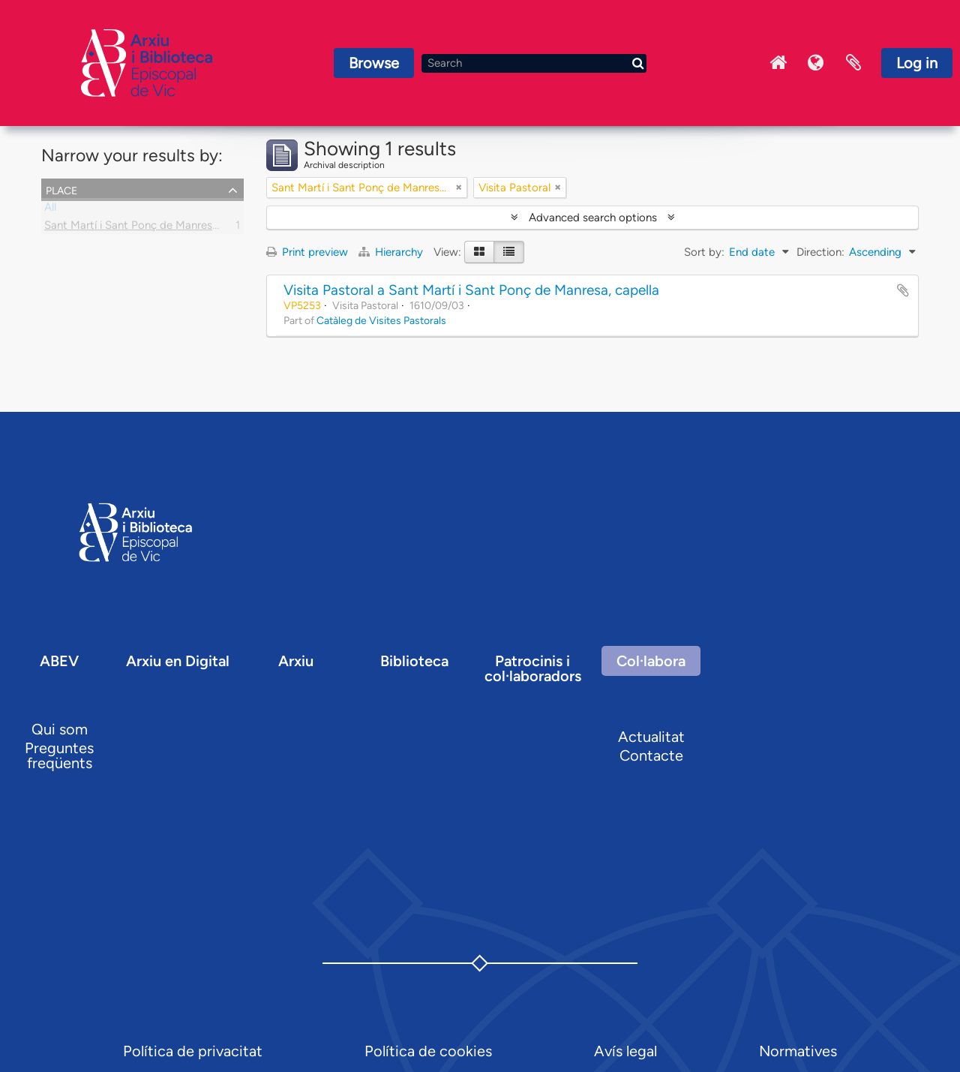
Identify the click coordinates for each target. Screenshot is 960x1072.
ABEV (59, 661)
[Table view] (509, 252)
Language (816, 63)
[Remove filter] (459, 187)
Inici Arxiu (778, 63)
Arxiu (296, 661)
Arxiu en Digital (178, 661)
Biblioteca (414, 661)
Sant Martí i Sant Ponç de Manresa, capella (151, 228)
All (50, 210)
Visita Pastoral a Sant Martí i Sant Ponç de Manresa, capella (471, 290)
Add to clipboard (903, 290)
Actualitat (651, 737)
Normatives (798, 1051)
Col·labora (651, 661)
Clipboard (853, 63)
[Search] (534, 63)
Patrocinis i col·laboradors (532, 668)
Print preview (307, 252)
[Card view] (479, 252)
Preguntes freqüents (59, 755)
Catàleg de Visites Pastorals (381, 320)
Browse (374, 63)
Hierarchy (392, 252)
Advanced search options (593, 217)
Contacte (651, 755)
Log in (917, 63)
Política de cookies (428, 1051)
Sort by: (704, 252)
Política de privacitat (192, 1051)
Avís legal (625, 1051)
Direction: (820, 252)
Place (61, 189)
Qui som (60, 729)
